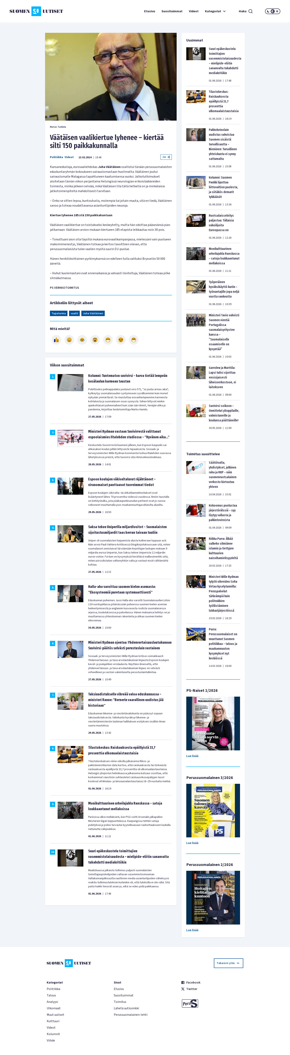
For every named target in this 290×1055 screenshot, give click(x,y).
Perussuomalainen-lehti (130, 1015)
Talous (51, 995)
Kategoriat (216, 11)
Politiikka (56, 157)
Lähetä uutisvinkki (126, 1008)
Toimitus (120, 1002)
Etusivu (149, 11)
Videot (194, 11)
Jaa (166, 157)
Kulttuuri (53, 1021)
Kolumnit (53, 1034)
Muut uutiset (55, 1015)
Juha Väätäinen (93, 313)
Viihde (51, 1040)
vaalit (74, 313)
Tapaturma (59, 313)
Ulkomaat (54, 1008)
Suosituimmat (172, 11)
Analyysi (52, 1002)
